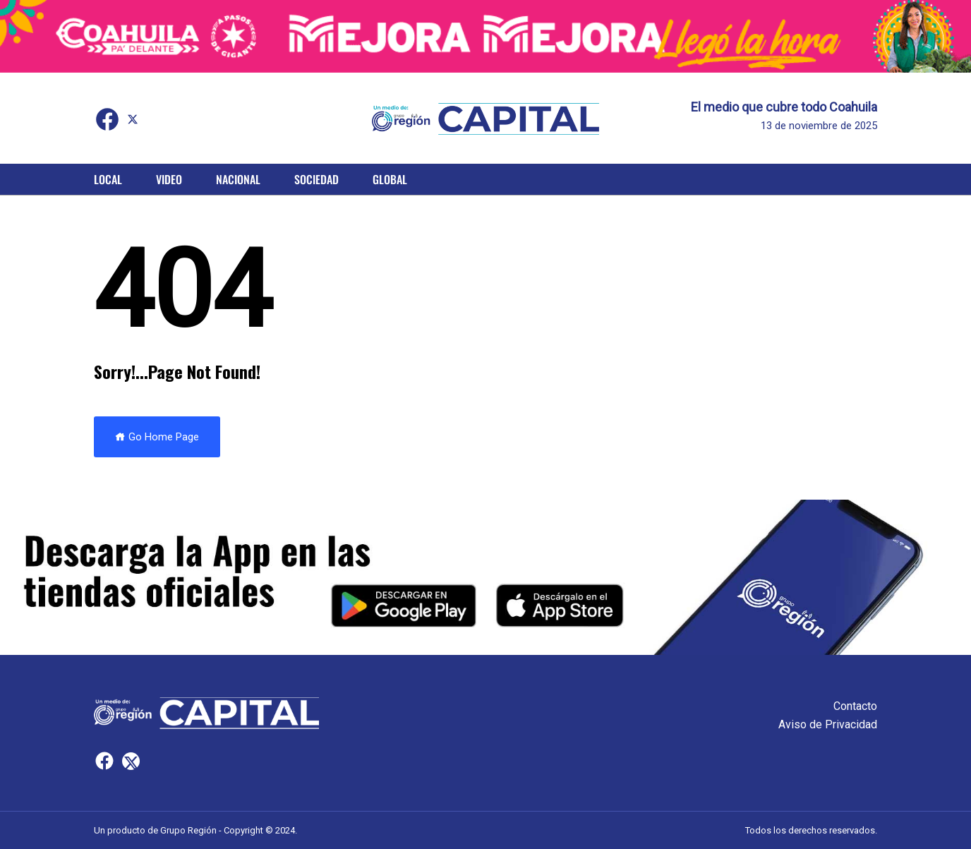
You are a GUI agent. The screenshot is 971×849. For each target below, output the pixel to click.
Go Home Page (157, 436)
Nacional (238, 179)
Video (169, 179)
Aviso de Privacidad (827, 724)
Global (390, 179)
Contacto (855, 706)
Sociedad (316, 179)
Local (108, 179)
